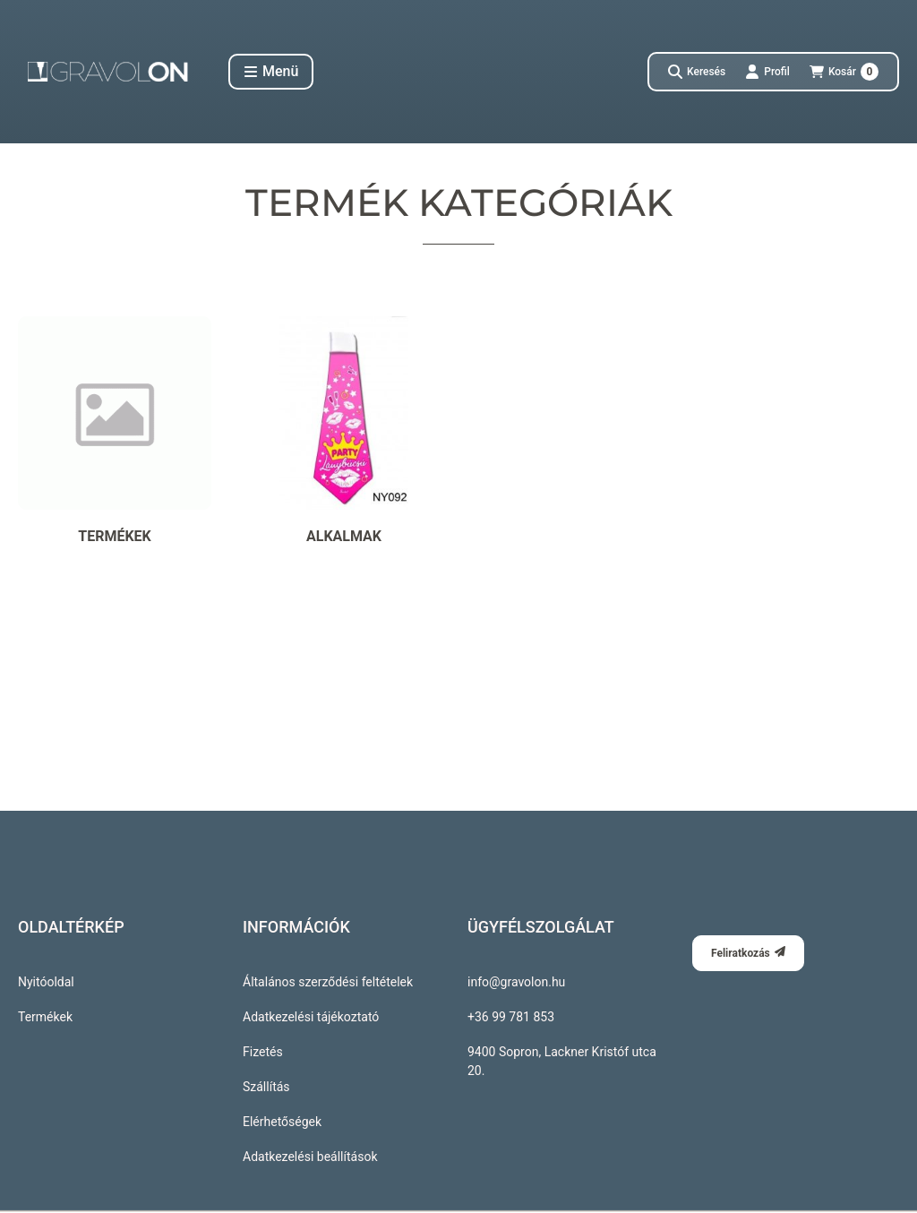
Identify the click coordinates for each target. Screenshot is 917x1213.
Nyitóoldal (46, 982)
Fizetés (263, 1052)
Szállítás (266, 1087)
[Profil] (767, 72)
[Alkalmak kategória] (344, 431)
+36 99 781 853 (510, 1017)
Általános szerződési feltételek (328, 982)
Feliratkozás (748, 952)
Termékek (45, 1017)
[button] (270, 72)
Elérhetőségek (282, 1121)
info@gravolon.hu (516, 982)
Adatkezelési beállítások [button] (310, 1156)
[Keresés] (696, 72)
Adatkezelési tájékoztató (311, 1017)
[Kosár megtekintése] (844, 72)
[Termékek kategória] (114, 431)
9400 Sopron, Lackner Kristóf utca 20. (561, 1061)
